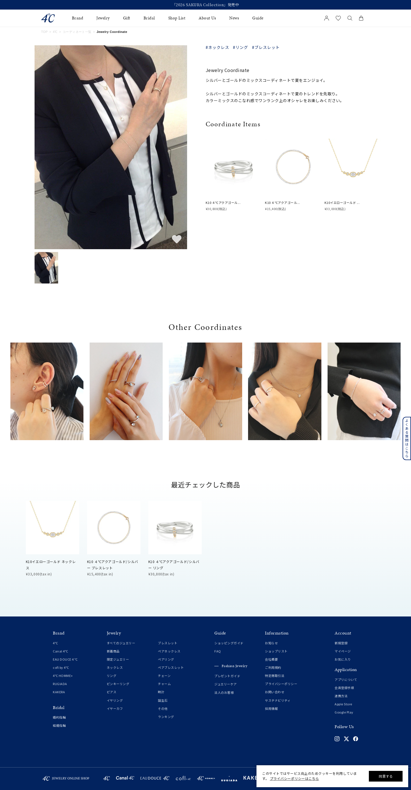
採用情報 (271, 708)
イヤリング (115, 700)
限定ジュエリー (118, 659)
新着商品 (113, 651)
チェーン (164, 675)
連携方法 (341, 695)
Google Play (344, 712)
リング (112, 675)
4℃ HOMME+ (63, 675)
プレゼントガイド (227, 676)
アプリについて (346, 679)
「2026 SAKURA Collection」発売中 (205, 5)
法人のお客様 (224, 692)
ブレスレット (167, 643)
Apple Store (343, 704)
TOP (44, 31)
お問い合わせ (274, 692)
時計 (161, 692)
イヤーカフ (115, 708)
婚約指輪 (59, 717)
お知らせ (271, 643)
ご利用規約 (273, 667)
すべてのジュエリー (121, 643)
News (234, 18)
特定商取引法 (274, 675)
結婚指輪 (59, 725)
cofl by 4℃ (61, 667)
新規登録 (341, 643)
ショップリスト (276, 651)
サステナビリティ (277, 700)
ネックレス (115, 667)
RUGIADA (60, 683)
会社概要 (271, 659)
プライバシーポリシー (281, 683)
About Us (207, 18)
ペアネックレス (169, 651)
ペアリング (166, 659)
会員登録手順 (344, 687)
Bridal (149, 18)
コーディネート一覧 (77, 31)
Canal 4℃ (60, 651)
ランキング (166, 716)
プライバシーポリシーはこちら (294, 778)
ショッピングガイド (229, 643)
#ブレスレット (266, 47)
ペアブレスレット (171, 667)
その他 (163, 708)
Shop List (177, 18)
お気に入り (343, 659)
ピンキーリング (118, 683)
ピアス (112, 692)
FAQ (217, 651)
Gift (126, 18)
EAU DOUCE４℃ (65, 659)
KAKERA (59, 692)
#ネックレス (217, 47)
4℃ (55, 31)
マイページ (343, 651)
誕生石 (163, 700)
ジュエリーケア (225, 684)
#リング (240, 47)
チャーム (164, 683)
